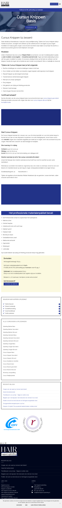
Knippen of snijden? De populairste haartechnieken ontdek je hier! (20, 406)
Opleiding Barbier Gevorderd (10, 329)
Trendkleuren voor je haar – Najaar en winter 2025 (16, 395)
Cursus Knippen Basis (8, 352)
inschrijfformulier (6, 102)
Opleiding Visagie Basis (9, 343)
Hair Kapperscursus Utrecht (8, 490)
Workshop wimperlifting (9, 372)
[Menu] (60, 4)
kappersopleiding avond (8, 494)
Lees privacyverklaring (38, 505)
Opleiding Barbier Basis (9, 326)
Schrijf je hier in (11, 284)
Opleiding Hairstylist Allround (10, 341)
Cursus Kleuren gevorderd (10, 367)
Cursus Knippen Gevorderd (10, 355)
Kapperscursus (5, 485)
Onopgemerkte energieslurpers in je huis (13, 403)
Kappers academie (6, 488)
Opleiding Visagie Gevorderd (10, 346)
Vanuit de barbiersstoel (9, 392)
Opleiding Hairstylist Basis (9, 335)
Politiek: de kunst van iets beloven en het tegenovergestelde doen (20, 400)
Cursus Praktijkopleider (9, 375)
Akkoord (19, 505)
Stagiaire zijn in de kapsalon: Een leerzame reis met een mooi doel (20, 397)
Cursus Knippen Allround (9, 358)
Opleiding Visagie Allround (10, 349)
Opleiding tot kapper (6, 496)
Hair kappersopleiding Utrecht (9, 498)
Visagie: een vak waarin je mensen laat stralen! (15, 389)
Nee (26, 505)
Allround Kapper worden (8, 487)
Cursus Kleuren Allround (9, 369)
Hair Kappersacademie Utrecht (9, 492)
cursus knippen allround (40, 100)
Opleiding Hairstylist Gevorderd (11, 338)
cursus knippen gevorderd (51, 98)
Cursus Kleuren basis (8, 364)
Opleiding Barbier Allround (10, 332)
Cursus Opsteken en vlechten (10, 361)
